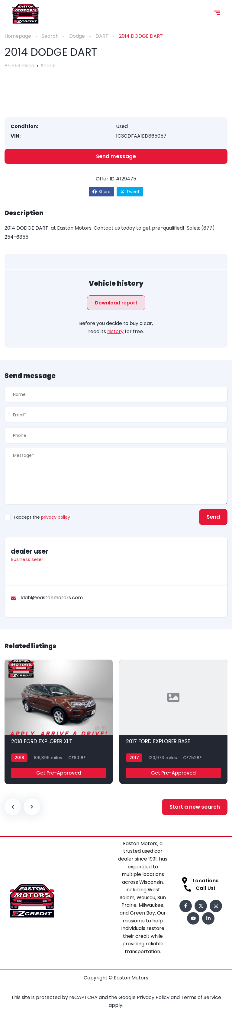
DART (101, 36)
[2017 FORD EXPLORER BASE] (173, 722)
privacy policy (55, 517)
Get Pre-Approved (58, 772)
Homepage (18, 36)
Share (101, 192)
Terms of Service (201, 997)
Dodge (77, 36)
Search (50, 36)
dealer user (29, 551)
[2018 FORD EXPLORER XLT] (59, 722)
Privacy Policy (154, 997)
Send (213, 516)
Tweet (130, 192)
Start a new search (194, 806)
